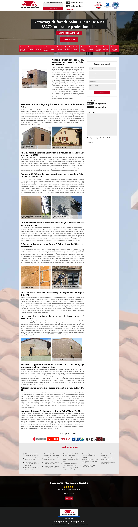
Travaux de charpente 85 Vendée (67, 48)
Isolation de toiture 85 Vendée (46, 48)
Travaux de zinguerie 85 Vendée (106, 48)
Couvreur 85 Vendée (52, 48)
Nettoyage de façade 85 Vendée (30, 48)
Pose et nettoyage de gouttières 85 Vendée (98, 48)
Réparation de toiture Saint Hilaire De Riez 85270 (51, 458)
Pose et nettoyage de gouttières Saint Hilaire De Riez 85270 (32, 463)
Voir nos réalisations (69, 33)
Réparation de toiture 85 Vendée (75, 48)
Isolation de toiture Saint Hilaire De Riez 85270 (88, 466)
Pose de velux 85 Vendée (91, 48)
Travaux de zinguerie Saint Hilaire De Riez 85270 (32, 458)
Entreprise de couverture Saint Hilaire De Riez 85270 (32, 454)
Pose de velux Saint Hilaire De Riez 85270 (32, 468)
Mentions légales (82, 524)
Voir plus (69, 498)
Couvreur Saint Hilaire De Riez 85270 (108, 454)
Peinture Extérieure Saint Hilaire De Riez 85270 (108, 462)
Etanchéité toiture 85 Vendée (59, 48)
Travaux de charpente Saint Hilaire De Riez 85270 (51, 462)
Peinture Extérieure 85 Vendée (38, 48)
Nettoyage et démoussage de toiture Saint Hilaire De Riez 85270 (71, 459)
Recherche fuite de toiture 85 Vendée (83, 48)
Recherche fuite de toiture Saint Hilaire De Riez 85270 (51, 454)
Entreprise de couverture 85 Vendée (22, 48)
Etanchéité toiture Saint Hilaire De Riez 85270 (107, 458)
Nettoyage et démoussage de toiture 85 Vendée (114, 48)
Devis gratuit (69, 39)
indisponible (78, 2)
